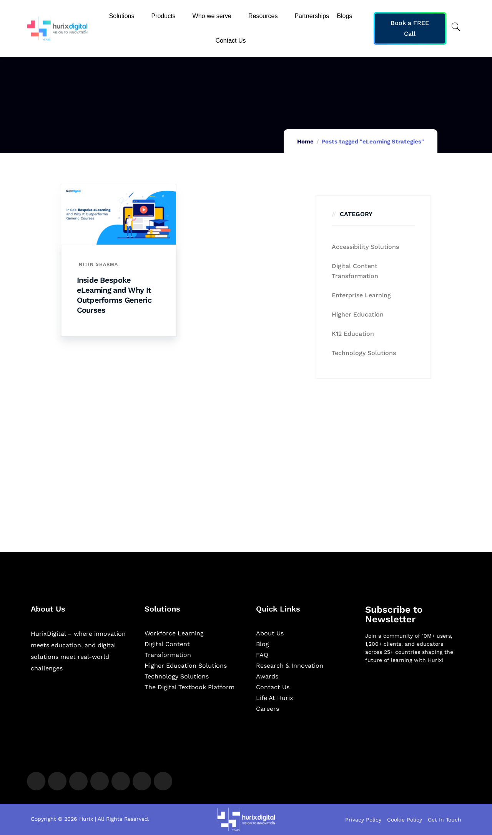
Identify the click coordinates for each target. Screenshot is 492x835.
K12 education (353, 333)
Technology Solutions (364, 353)
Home (305, 141)
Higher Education (358, 314)
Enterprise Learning (361, 295)
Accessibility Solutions (365, 246)
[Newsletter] (413, 710)
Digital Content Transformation (355, 271)
